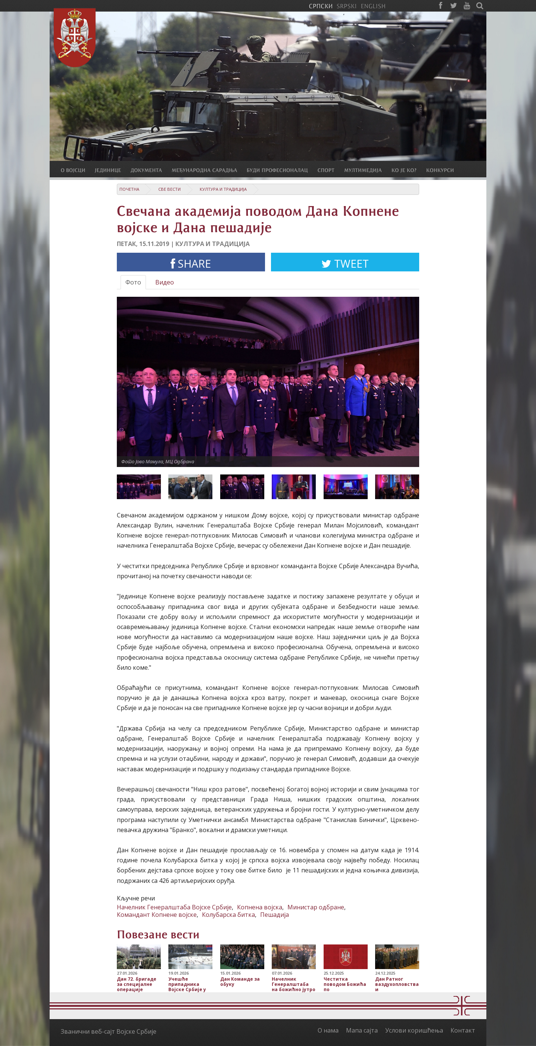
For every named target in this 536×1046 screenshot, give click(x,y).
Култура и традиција (223, 189)
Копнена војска (259, 907)
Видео (164, 282)
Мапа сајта (362, 1030)
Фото (133, 282)
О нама (328, 1030)
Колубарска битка (228, 914)
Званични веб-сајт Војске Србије (108, 1031)
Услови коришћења (414, 1030)
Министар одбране (315, 907)
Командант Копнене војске (157, 914)
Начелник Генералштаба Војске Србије (174, 907)
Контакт (463, 1030)
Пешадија (274, 914)
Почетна (129, 189)
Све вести (169, 189)
